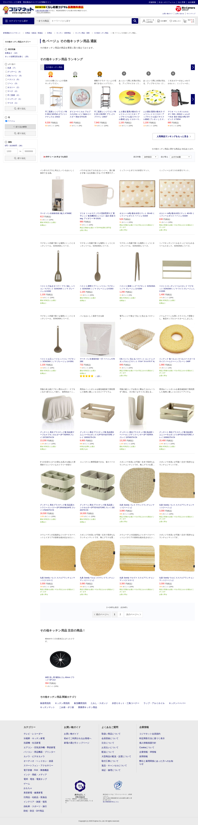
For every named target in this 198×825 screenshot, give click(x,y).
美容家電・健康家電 (33, 793)
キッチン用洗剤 (62, 703)
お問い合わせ (179, 13)
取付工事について (110, 761)
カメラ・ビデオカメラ (34, 756)
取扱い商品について (111, 734)
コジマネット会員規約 (149, 734)
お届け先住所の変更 (42, 10)
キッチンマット (47, 707)
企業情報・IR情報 (147, 752)
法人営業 (181, 2)
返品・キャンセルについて (114, 765)
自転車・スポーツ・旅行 (35, 806)
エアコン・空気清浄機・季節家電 (39, 747)
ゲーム (27, 784)
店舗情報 (152, 2)
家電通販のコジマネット (12, 33)
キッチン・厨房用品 (63, 33)
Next (193, 99)
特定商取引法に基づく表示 (152, 738)
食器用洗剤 (45, 703)
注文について (108, 743)
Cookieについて (146, 747)
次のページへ (132, 614)
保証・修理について (111, 770)
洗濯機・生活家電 (32, 743)
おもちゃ (28, 788)
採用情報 (143, 756)
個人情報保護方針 (147, 743)
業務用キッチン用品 (87, 707)
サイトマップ (191, 13)
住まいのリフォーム (167, 2)
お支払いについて (110, 747)
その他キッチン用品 (101, 33)
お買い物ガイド (168, 13)
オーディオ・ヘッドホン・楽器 (38, 761)
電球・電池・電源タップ (35, 779)
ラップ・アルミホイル (154, 703)
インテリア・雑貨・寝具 (35, 802)
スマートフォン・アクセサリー (38, 765)
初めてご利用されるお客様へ (77, 738)
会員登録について (110, 738)
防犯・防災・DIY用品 (34, 811)
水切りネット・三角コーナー (125, 703)
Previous (42, 99)
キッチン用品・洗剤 (82, 33)
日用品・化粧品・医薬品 (34, 33)
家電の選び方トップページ (76, 743)
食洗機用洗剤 (80, 703)
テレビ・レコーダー (33, 734)
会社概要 (191, 2)
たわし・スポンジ (99, 703)
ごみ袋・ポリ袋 (66, 707)
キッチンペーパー (177, 703)
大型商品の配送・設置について (116, 756)
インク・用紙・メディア (35, 774)
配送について (108, 752)
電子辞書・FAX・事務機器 (36, 770)
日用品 (49, 33)
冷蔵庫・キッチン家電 (34, 738)
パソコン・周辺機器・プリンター (39, 752)
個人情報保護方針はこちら (111, 801)
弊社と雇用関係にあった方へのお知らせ (156, 762)
